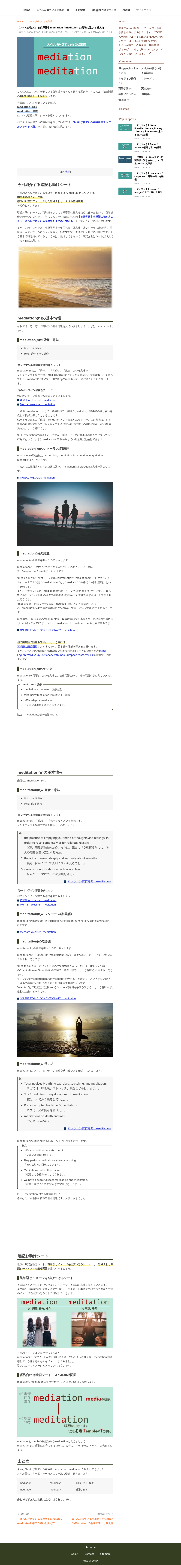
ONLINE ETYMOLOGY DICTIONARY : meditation (48, 998)
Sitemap (105, 1554)
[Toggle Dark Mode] (162, 9)
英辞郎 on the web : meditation (38, 900)
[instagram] (158, 10)
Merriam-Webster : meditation (38, 904)
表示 (67, 171)
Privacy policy (90, 1560)
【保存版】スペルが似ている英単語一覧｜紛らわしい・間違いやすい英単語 (148, 160)
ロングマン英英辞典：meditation (89, 881)
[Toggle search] (164, 10)
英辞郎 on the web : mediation (37, 400)
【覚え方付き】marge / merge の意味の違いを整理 (148, 191)
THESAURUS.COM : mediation (37, 477)
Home (90, 1547)
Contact (89, 1554)
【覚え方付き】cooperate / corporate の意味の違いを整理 (148, 176)
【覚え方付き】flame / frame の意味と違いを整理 (147, 146)
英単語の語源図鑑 (27, 646)
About (74, 1554)
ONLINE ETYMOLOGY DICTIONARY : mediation (47, 630)
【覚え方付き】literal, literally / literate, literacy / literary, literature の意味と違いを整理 (148, 130)
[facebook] (155, 10)
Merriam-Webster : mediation (37, 404)
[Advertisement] (65, 741)
